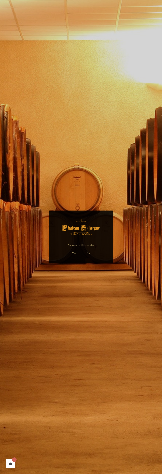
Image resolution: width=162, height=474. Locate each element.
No (88, 253)
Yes (74, 253)
